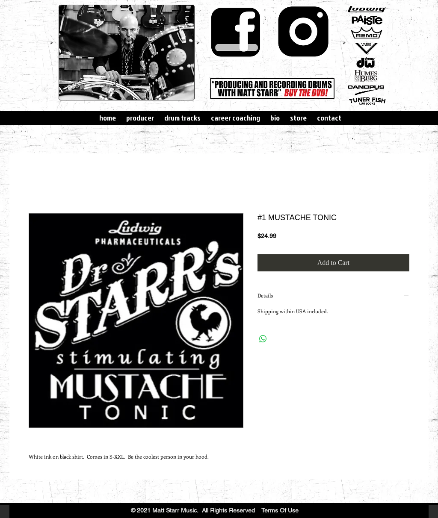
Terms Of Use (280, 510)
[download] (304, 32)
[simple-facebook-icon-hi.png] (236, 32)
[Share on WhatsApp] (263, 339)
